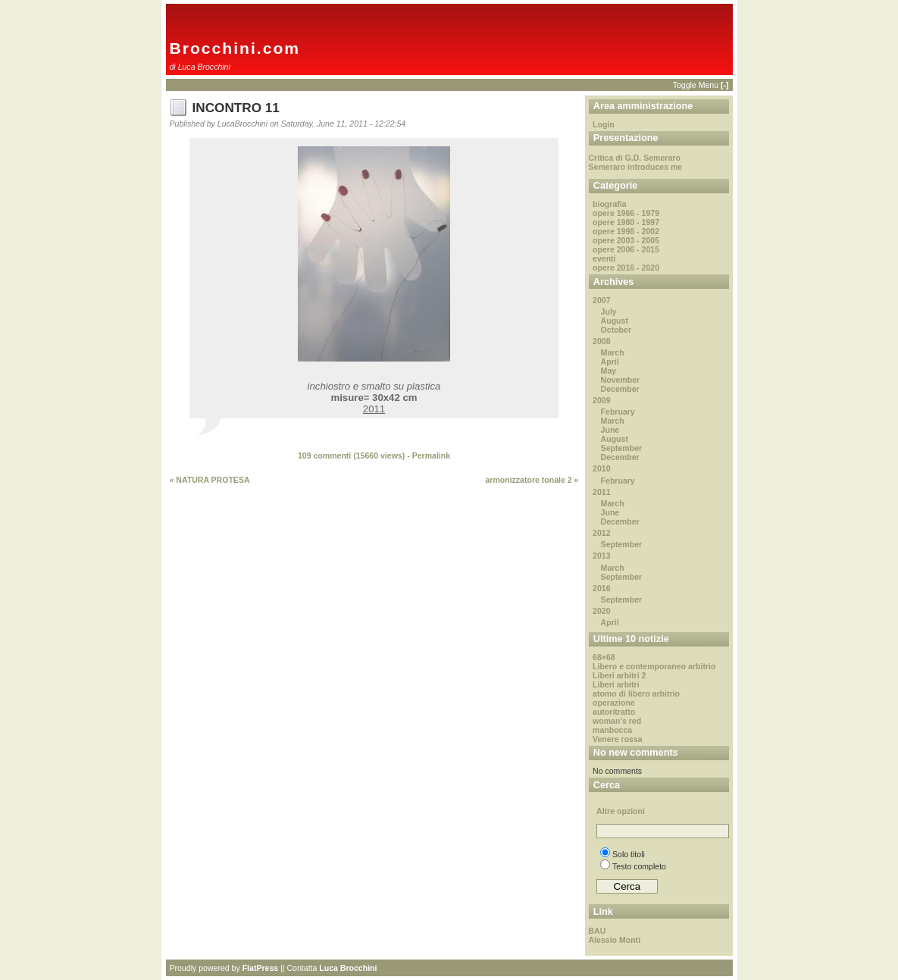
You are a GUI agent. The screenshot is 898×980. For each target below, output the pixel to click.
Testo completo (633, 866)
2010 (601, 468)
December (620, 388)
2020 (601, 610)
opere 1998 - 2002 (626, 231)
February (618, 411)
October (616, 329)
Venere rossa (618, 739)
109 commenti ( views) (351, 455)
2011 (601, 491)
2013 (601, 555)
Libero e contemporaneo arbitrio (654, 666)
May (609, 370)
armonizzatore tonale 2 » (531, 479)
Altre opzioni (620, 811)
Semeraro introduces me (636, 166)
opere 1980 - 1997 (626, 222)
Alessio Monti (615, 939)
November (620, 379)
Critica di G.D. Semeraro (635, 157)
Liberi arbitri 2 (619, 675)
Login (604, 124)
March (612, 352)
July (609, 311)
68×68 (604, 657)
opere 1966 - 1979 (626, 213)
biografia (610, 203)
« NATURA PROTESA (210, 479)
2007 (601, 300)
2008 (601, 341)
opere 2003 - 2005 (626, 240)
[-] (725, 84)
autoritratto (614, 711)
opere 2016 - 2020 (626, 267)
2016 (601, 588)
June (610, 429)
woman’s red (617, 720)
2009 (601, 400)
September (622, 447)
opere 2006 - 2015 (626, 249)
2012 (601, 532)
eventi (604, 258)
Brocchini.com (235, 48)
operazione (614, 702)
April (610, 361)
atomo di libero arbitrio (636, 693)
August (614, 320)
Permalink (431, 455)
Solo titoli (622, 854)
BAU (597, 930)
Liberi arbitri (616, 684)
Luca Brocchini (348, 967)
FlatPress (260, 967)
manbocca (612, 729)
